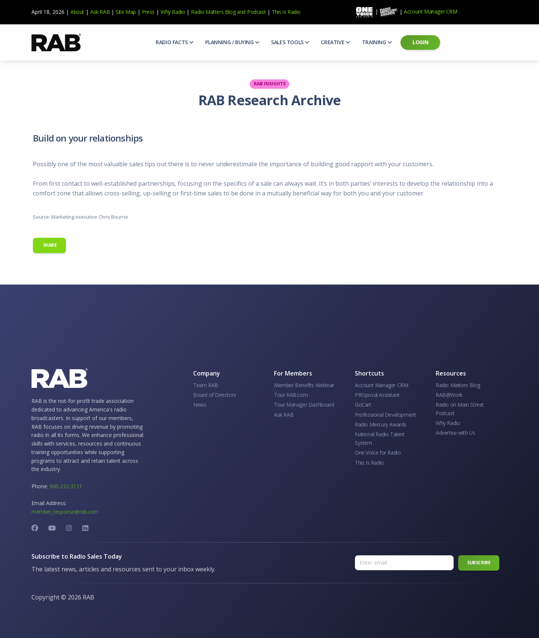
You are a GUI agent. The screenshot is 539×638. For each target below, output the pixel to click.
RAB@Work (449, 394)
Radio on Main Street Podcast (460, 408)
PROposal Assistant (377, 394)
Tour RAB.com (291, 394)
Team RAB (205, 385)
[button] (174, 42)
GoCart (363, 404)
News (199, 404)
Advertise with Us (455, 432)
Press (148, 11)
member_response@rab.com (64, 511)
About (77, 11)
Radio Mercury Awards (380, 424)
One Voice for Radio (378, 452)
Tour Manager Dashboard (304, 404)
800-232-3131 (66, 486)
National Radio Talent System (380, 438)
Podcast (256, 11)
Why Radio (173, 11)
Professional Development (385, 414)
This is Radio (286, 11)
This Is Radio (369, 462)
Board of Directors (214, 394)
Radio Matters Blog (213, 11)
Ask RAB (100, 11)
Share (49, 245)
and (241, 11)
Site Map (126, 11)
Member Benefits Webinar (304, 385)
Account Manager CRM (430, 11)
